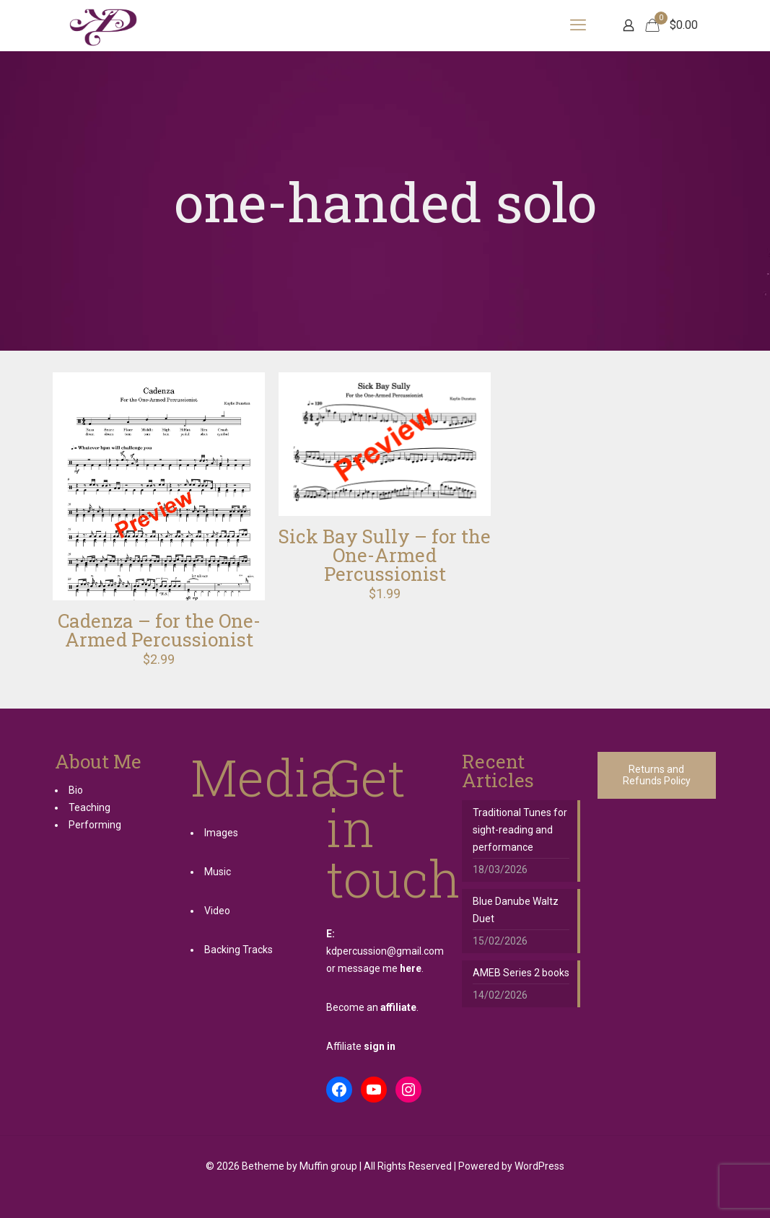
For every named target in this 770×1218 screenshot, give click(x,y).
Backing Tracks (238, 949)
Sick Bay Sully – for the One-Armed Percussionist (385, 555)
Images (221, 832)
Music (217, 871)
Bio (76, 790)
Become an (371, 1007)
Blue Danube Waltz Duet (516, 909)
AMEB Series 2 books (521, 972)
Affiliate (360, 1046)
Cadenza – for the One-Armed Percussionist (159, 630)
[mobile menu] (578, 25)
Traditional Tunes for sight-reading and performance (520, 830)
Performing (95, 825)
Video (217, 910)
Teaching (89, 807)
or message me (373, 968)
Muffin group (328, 1166)
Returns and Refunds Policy (657, 775)
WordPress (539, 1166)
